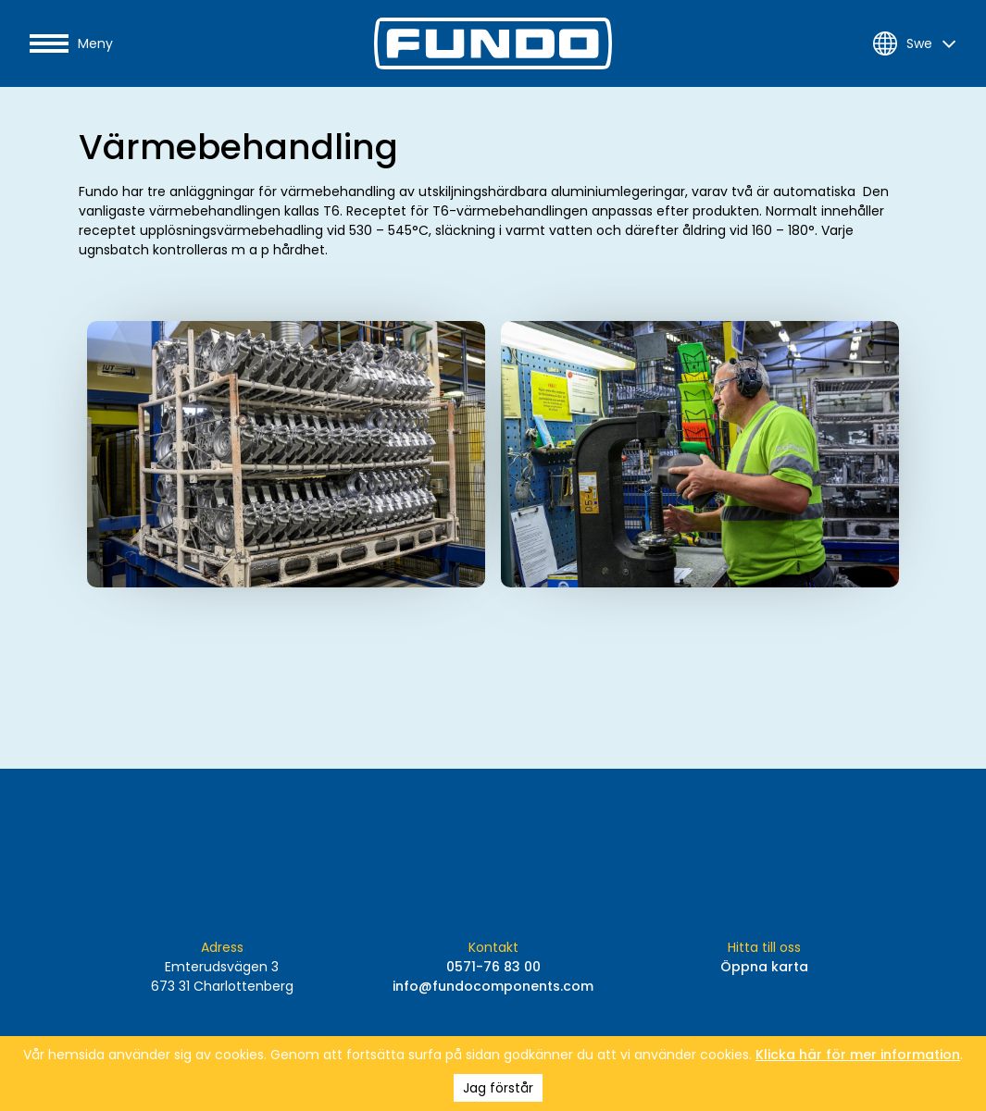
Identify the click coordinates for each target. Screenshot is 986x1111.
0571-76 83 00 (493, 966)
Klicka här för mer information (857, 1054)
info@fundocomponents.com (493, 986)
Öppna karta (764, 966)
